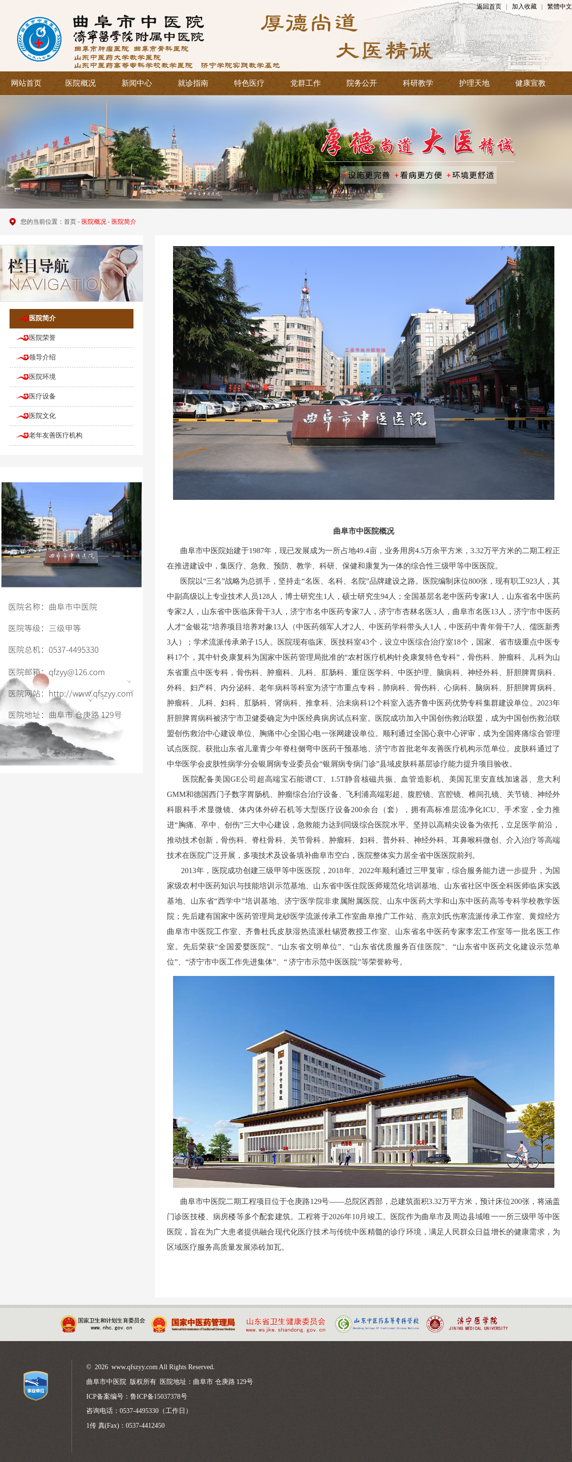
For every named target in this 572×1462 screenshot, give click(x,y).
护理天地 (474, 83)
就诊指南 (193, 83)
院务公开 (362, 83)
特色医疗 (249, 83)
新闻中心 (137, 83)
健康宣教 (530, 83)
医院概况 (80, 83)
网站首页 (26, 83)
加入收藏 (524, 6)
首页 (70, 221)
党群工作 (305, 83)
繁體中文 (559, 6)
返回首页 (489, 6)
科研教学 (418, 83)
